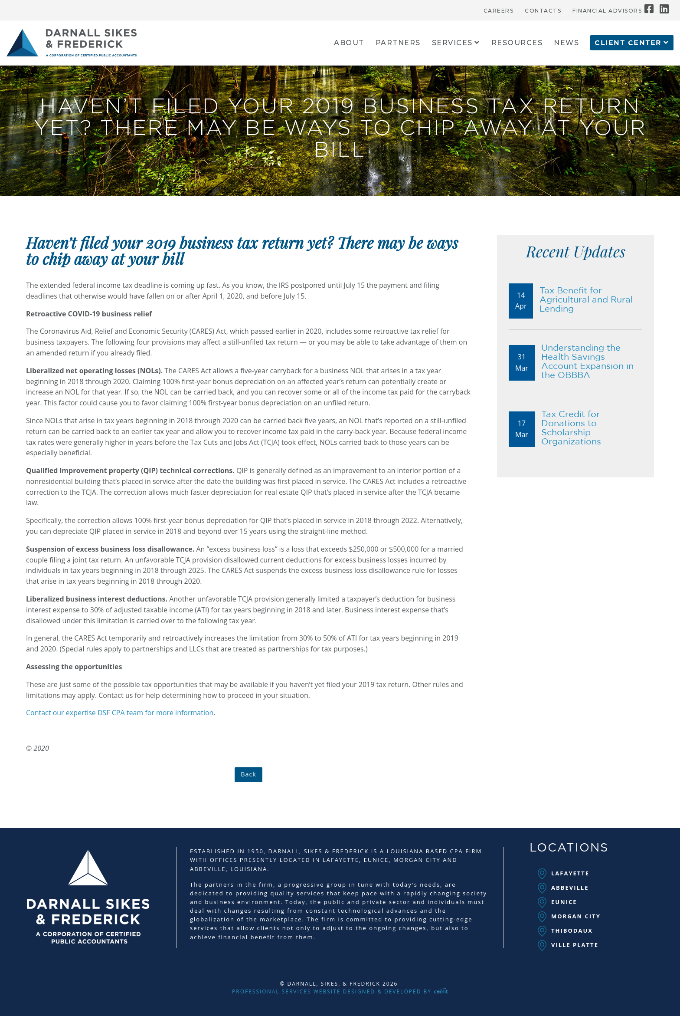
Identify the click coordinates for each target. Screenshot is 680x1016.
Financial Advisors (607, 10)
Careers (499, 10)
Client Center (628, 42)
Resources (517, 43)
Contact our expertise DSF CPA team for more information (119, 712)
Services (452, 43)
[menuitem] (499, 8)
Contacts (543, 10)
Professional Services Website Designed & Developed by (340, 991)
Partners (398, 43)
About (349, 43)
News (566, 43)
